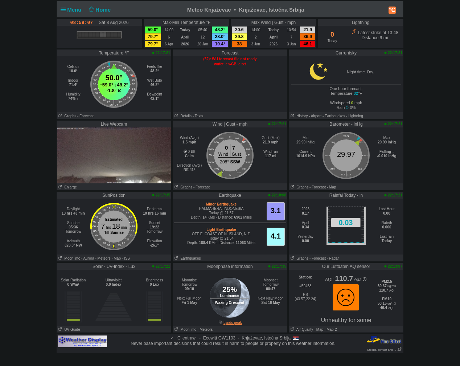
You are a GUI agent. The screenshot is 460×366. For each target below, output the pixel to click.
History (298, 116)
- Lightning (354, 116)
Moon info (68, 258)
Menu (73, 10)
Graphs (66, 116)
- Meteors (102, 258)
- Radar (333, 258)
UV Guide (68, 330)
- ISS (126, 258)
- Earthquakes (334, 116)
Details (182, 116)
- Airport (315, 116)
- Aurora (87, 258)
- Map (331, 187)
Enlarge (67, 187)
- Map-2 (330, 330)
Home (99, 10)
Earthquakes (187, 258)
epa (360, 279)
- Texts (198, 116)
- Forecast (85, 116)
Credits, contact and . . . (384, 349)
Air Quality (301, 330)
